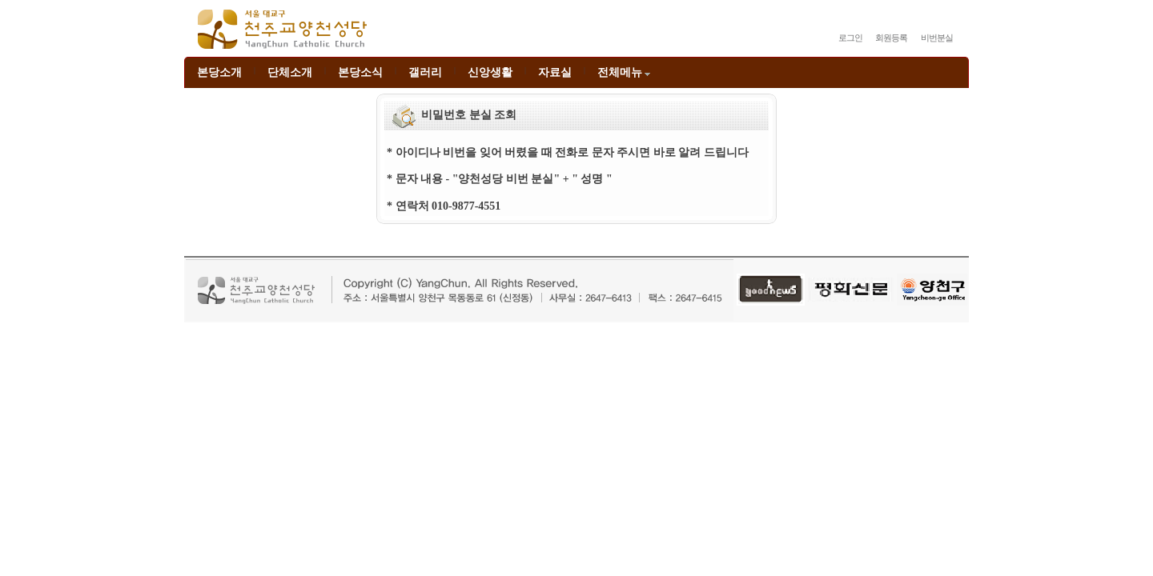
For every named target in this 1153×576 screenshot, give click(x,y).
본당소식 (360, 72)
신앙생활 (490, 72)
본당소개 (219, 72)
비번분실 (937, 37)
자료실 (555, 72)
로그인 (850, 37)
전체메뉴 (625, 72)
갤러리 (425, 72)
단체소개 (289, 72)
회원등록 (891, 37)
